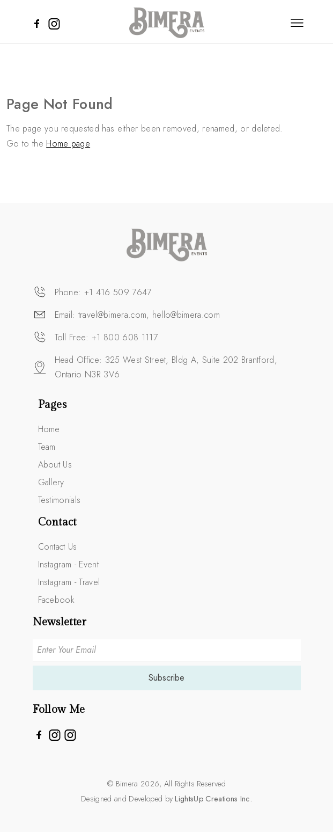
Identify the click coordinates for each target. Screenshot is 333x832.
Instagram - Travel (69, 582)
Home (49, 429)
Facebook (56, 600)
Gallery (51, 482)
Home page (68, 143)
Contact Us (57, 547)
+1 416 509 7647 (118, 292)
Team (47, 447)
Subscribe (166, 678)
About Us (55, 464)
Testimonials (59, 500)
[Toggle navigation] (297, 22)
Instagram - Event (68, 564)
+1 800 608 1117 (125, 337)
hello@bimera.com (186, 315)
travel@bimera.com (112, 315)
